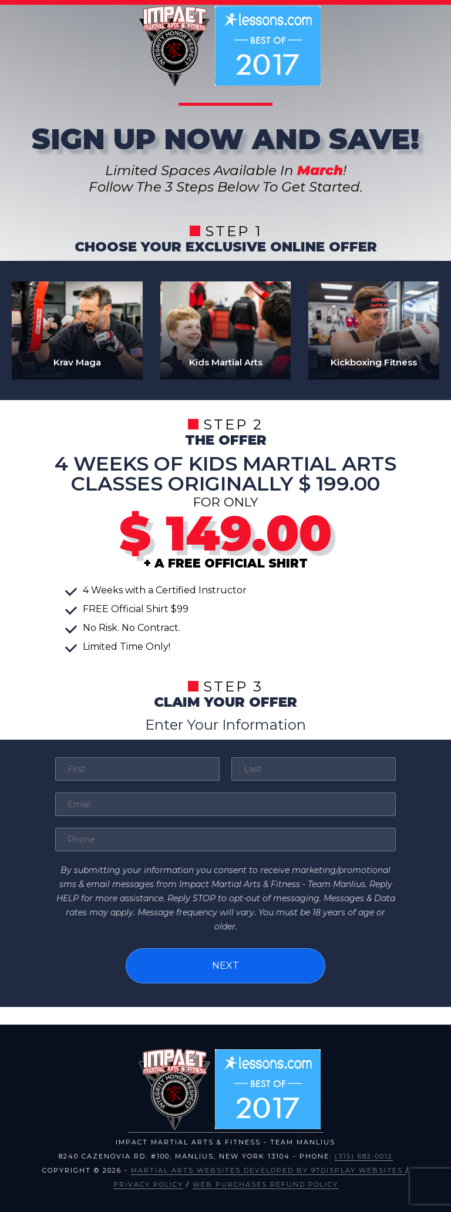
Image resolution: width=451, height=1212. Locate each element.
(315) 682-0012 (364, 1153)
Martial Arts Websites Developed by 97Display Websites (268, 1167)
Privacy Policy (148, 1181)
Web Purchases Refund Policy (265, 1181)
